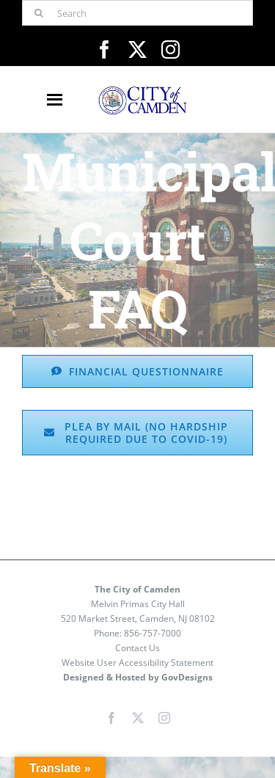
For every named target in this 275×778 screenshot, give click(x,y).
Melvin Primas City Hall (138, 604)
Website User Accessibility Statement (137, 662)
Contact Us (137, 648)
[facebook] (104, 49)
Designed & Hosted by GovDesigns (138, 677)
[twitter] (137, 49)
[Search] (137, 13)
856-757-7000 (152, 633)
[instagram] (170, 49)
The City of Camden (137, 589)
